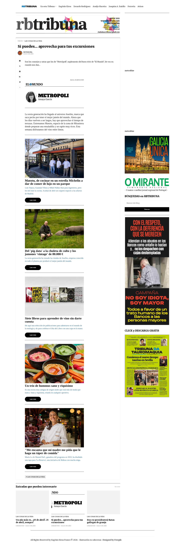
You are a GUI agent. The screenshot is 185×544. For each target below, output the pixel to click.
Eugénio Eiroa (65, 6)
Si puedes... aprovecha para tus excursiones (67, 521)
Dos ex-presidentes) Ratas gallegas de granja (101, 521)
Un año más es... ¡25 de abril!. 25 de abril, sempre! (32, 521)
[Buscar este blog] (147, 203)
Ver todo (117, 486)
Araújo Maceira (99, 6)
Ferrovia (131, 6)
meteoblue (129, 70)
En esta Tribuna (47, 6)
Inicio (20, 41)
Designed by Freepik (112, 540)
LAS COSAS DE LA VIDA (33, 41)
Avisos (140, 6)
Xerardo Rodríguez (82, 6)
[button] (20, 87)
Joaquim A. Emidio (117, 6)
